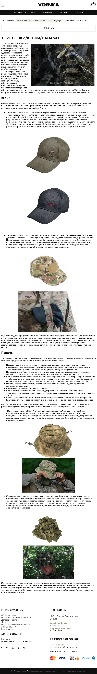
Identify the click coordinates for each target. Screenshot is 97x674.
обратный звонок (71, 647)
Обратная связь (8, 615)
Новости (64, 12)
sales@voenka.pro (59, 623)
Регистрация (7, 629)
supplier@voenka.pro (60, 628)
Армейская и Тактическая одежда (31, 21)
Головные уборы (55, 21)
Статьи (79, 12)
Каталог (18, 12)
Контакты (5, 639)
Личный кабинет (8, 627)
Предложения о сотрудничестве (16, 641)
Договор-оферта (9, 620)
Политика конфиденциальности (16, 617)
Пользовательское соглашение (15, 624)
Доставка (47, 12)
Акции (32, 12)
